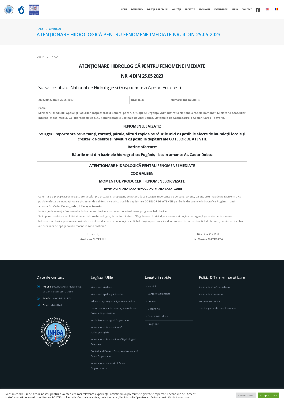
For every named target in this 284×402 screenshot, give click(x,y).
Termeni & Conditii (209, 301)
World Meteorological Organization (110, 320)
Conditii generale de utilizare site (217, 308)
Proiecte (190, 9)
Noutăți (176, 9)
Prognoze (204, 9)
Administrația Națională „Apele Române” (113, 301)
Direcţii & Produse (157, 9)
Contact (247, 9)
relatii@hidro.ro (58, 305)
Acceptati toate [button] (268, 395)
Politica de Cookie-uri (211, 294)
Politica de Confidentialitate (214, 287)
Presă (234, 9)
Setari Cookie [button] (245, 395)
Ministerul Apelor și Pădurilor (107, 294)
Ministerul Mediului (102, 287)
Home (124, 9)
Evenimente (220, 9)
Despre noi (137, 9)
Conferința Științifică (159, 293)
